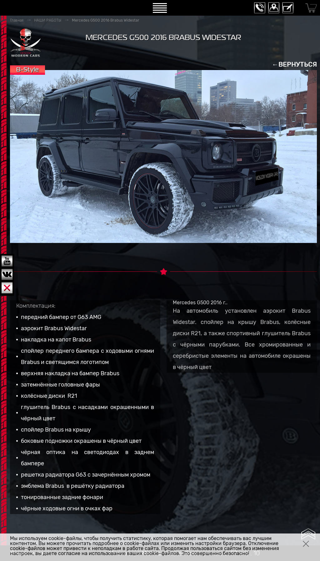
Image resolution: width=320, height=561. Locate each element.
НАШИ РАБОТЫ (47, 20)
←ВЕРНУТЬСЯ (294, 64)
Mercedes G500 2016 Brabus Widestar (105, 20)
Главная (16, 20)
